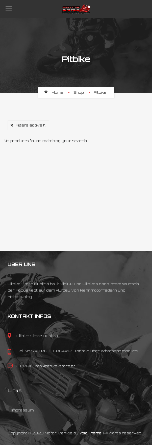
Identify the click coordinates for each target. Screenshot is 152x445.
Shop (78, 92)
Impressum (22, 410)
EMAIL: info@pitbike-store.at (47, 366)
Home (57, 92)
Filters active (31, 125)
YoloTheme (90, 433)
